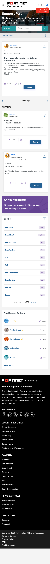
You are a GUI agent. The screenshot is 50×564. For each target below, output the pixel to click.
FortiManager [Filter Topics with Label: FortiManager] (10, 242)
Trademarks (7, 509)
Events (4, 480)
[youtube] (15, 414)
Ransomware (7, 444)
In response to (18, 160)
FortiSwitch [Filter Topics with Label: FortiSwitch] (10, 280)
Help (40, 5)
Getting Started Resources (13, 448)
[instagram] (26, 414)
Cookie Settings (8, 545)
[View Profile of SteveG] (12, 114)
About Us (6, 459)
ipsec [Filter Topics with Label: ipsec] (7, 295)
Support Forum (8, 35)
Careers (5, 472)
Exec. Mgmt (7, 468)
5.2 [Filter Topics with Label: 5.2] (6, 257)
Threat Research (9, 427)
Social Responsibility (10, 489)
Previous (18, 302)
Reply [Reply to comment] (35, 142)
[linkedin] (21, 414)
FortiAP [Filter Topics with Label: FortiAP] (8, 287)
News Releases (8, 500)
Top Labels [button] (44, 219)
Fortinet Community (17, 5)
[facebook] (4, 414)
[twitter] (9, 414)
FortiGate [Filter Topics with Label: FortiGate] (9, 227)
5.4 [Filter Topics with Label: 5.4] (6, 265)
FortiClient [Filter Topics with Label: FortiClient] (9, 235)
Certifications (7, 476)
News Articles (8, 504)
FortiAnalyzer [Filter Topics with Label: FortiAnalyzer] (10, 250)
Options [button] (44, 45)
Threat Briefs (7, 440)
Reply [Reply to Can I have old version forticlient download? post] (29, 87)
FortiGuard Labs (8, 431)
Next (33, 302)
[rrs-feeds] (32, 414)
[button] (17, 84)
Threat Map (7, 435)
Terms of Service (9, 536)
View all (7, 365)
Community (6, 524)
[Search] (45, 28)
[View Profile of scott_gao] (13, 45)
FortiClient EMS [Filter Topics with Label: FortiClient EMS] (11, 272)
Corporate (6, 520)
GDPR (4, 542)
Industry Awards (8, 485)
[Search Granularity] (9, 28)
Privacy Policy (8, 539)
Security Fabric (8, 464)
